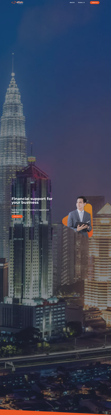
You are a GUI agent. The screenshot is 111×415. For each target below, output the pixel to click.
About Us (72, 2)
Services (81, 2)
